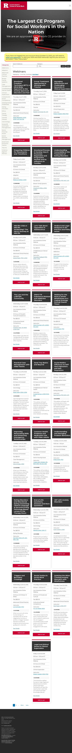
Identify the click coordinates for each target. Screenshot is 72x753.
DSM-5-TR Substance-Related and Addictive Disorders (42, 297)
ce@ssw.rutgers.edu (7, 725)
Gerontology (6, 121)
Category (39, 64)
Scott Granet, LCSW (59, 529)
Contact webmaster (8, 742)
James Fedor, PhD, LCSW (20, 258)
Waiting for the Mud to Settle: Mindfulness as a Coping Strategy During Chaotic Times (61, 299)
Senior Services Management (6, 137)
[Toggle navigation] (70, 5)
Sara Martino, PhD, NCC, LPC (61, 180)
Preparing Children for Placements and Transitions (22, 152)
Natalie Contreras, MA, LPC (40, 112)
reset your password (13, 57)
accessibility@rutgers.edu (6, 735)
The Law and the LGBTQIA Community (21, 296)
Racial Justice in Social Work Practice (41, 577)
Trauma (4, 147)
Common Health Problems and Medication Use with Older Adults (41, 434)
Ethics (4, 111)
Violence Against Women (4, 151)
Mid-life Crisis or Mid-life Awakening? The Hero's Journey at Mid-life (21, 229)
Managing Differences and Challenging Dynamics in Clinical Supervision (62, 85)
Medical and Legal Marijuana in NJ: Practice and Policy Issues (62, 228)
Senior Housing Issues (4, 131)
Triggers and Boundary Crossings (19, 577)
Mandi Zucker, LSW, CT (39, 530)
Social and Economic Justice (5, 143)
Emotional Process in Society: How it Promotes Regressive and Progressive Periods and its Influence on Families (42, 156)
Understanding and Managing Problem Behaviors (62, 433)
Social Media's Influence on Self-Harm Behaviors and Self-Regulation (61, 366)
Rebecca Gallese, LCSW (19, 179)
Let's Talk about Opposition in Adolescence (41, 227)
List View (35, 74)
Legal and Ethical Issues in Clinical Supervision (41, 646)
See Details (16, 135)
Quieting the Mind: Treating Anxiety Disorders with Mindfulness (62, 578)
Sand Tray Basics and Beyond (41, 364)
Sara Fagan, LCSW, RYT (60, 606)
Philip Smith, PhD (58, 459)
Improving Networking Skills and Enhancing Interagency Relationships (21, 435)
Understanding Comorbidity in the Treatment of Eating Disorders (62, 153)
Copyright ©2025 (4, 740)
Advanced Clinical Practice (5, 74)
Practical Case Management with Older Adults (22, 364)
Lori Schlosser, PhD (59, 329)
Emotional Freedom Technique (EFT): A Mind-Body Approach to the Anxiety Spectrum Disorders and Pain (22, 87)
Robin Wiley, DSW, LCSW (20, 392)
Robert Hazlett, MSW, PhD (61, 113)
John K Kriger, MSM (18, 464)
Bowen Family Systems (4, 80)
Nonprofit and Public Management (6, 125)
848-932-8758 (6, 723)
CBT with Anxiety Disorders (61, 501)
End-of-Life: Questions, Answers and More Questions (42, 503)
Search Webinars (17, 64)
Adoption (5, 70)
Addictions (5, 68)
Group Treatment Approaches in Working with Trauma (41, 84)
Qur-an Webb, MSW (39, 608)
